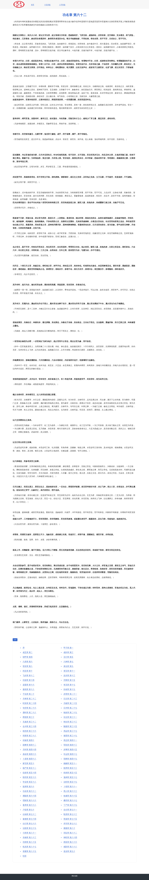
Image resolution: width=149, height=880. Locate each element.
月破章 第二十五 (70, 703)
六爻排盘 (47, 5)
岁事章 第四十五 (70, 749)
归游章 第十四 (28, 680)
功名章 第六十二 (29, 791)
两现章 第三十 (28, 717)
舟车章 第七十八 (70, 824)
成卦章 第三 (68, 652)
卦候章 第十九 (69, 689)
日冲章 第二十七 (70, 708)
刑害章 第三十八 (29, 736)
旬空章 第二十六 (29, 708)
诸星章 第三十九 (70, 736)
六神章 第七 (68, 662)
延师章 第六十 (28, 787)
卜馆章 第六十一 (70, 787)
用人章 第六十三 (70, 791)
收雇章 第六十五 (70, 796)
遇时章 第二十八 (29, 712)
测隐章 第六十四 (29, 796)
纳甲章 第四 (27, 657)
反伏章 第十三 (69, 675)
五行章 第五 (68, 657)
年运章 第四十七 (70, 754)
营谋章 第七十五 (70, 819)
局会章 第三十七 (70, 731)
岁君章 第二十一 (70, 694)
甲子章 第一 (68, 648)
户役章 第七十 (28, 810)
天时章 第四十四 (29, 749)
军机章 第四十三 (70, 745)
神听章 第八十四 (70, 837)
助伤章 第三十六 (29, 731)
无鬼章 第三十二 (29, 722)
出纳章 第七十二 (29, 814)
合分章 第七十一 (70, 810)
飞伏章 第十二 (28, 675)
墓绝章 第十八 (28, 689)
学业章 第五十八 (29, 782)
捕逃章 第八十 (69, 828)
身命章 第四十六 (29, 754)
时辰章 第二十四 (29, 703)
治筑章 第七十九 (29, 828)
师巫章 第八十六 (70, 842)
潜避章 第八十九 (29, 851)
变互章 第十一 (69, 671)
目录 (15, 639)
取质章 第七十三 (70, 814)
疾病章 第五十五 (70, 773)
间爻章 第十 (27, 671)
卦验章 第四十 (28, 740)
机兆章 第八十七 (29, 847)
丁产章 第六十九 (70, 805)
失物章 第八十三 (29, 837)
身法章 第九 (68, 666)
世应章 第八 (27, 666)
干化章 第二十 (28, 694)
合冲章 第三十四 (29, 726)
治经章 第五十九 (70, 782)
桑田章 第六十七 (70, 800)
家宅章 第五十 (28, 763)
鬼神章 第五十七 (70, 777)
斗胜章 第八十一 (29, 833)
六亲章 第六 (27, 662)
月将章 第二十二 (29, 699)
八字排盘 (62, 5)
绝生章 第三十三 (70, 722)
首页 (32, 5)
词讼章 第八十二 (70, 833)
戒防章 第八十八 (70, 847)
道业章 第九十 (69, 851)
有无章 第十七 (69, 685)
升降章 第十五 (69, 680)
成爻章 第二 (27, 652)
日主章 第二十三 (70, 699)
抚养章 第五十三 (70, 768)
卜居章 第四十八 (29, 759)
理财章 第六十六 (29, 800)
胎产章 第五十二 (29, 768)
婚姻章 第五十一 (70, 763)
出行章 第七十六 (29, 824)
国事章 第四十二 (29, 745)
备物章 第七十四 (29, 819)
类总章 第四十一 (70, 740)
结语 (24, 856)
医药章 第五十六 (29, 777)
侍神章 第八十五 (29, 842)
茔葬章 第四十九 (70, 759)
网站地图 (74, 876)
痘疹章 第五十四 (29, 773)
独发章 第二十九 (70, 712)
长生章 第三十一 (70, 717)
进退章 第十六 (28, 685)
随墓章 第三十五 (70, 726)
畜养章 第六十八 (29, 805)
